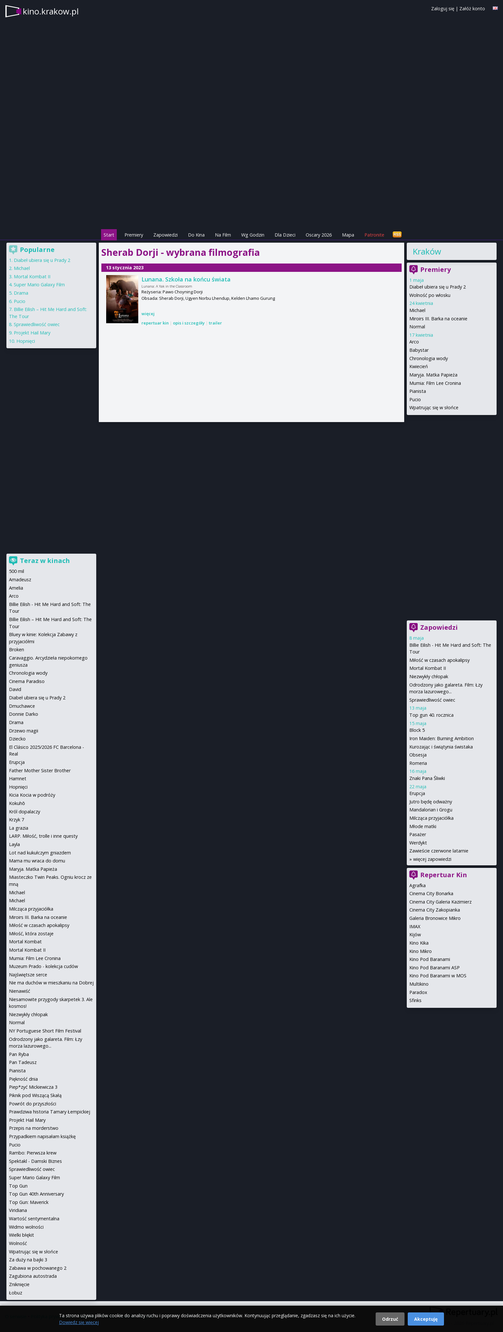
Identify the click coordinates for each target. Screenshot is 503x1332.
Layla (14, 844)
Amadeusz (20, 579)
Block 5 (417, 730)
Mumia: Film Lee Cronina (435, 383)
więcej (148, 313)
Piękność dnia (23, 1079)
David (15, 689)
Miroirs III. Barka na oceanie (438, 319)
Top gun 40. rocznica (431, 715)
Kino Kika (419, 943)
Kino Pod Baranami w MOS (437, 976)
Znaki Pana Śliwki (427, 778)
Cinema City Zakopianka (434, 910)
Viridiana (18, 1210)
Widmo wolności (26, 1227)
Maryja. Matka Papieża (433, 375)
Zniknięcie (19, 1284)
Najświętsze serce (28, 975)
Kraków (427, 251)
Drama (21, 293)
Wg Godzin (252, 235)
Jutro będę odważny (430, 802)
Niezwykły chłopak (428, 676)
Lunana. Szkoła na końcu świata (186, 279)
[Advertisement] (251, 183)
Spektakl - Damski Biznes (35, 1161)
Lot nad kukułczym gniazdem (40, 853)
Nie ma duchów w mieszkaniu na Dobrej (51, 983)
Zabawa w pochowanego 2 (37, 1268)
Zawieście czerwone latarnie (438, 851)
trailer (215, 323)
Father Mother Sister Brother (40, 770)
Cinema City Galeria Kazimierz (440, 902)
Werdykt (418, 843)
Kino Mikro (420, 951)
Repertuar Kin (443, 874)
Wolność (18, 1243)
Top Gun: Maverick (28, 1202)
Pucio (415, 399)
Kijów (415, 934)
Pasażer (417, 834)
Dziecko (17, 739)
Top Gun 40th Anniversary (36, 1194)
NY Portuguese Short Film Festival (45, 1031)
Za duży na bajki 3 (28, 1260)
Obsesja (418, 755)
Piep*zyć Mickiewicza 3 (33, 1087)
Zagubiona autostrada (33, 1276)
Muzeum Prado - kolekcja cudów (43, 966)
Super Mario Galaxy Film (39, 284)
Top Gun (18, 1186)
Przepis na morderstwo (33, 1128)
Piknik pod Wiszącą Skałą (35, 1095)
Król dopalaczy (24, 812)
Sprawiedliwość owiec (432, 700)
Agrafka (417, 885)
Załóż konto (472, 8)
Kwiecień (418, 366)
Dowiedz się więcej (79, 1322)
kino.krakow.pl (51, 11)
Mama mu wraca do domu (37, 861)
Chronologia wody (428, 358)
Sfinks (415, 1000)
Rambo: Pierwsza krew (32, 1153)
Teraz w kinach (45, 560)
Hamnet (17, 778)
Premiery (133, 235)
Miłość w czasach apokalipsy (439, 660)
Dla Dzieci (285, 235)
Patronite (374, 235)
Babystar (419, 350)
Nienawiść (19, 991)
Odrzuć (390, 1319)
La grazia (18, 828)
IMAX (414, 926)
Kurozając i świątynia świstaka (441, 747)
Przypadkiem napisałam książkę (42, 1136)
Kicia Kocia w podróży (32, 795)
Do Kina (196, 235)
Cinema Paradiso (27, 681)
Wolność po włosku (429, 295)
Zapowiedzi (165, 235)
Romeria (418, 763)
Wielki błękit (21, 1235)
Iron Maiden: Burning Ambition (441, 738)
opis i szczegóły (189, 323)
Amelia (16, 588)
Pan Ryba (19, 1054)
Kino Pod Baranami (429, 959)
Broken (16, 649)
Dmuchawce (22, 706)
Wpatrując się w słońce (433, 407)
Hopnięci (25, 341)
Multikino (419, 984)
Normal (417, 327)
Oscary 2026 (319, 235)
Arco (414, 342)
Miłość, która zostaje (31, 933)
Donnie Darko (23, 714)
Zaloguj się (442, 8)
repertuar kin (155, 323)
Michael (417, 310)
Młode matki (422, 826)
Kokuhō (17, 803)
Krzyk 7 (16, 820)
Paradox (418, 992)
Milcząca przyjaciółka (431, 818)
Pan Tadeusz (23, 1062)
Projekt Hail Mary (32, 333)
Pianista (417, 391)
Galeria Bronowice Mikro (435, 918)
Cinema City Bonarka (431, 893)
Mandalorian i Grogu (430, 810)
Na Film (223, 235)
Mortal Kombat (25, 941)
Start (109, 235)
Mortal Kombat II (427, 668)
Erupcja (417, 793)
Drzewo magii (23, 731)
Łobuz (15, 1293)
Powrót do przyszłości (32, 1104)
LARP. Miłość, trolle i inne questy (43, 836)
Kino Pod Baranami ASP (434, 967)
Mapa (348, 235)
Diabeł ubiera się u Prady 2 (437, 287)
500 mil (16, 571)
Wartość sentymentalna (34, 1218)
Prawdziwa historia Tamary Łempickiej (49, 1112)
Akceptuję (426, 1319)
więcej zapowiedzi (432, 859)
